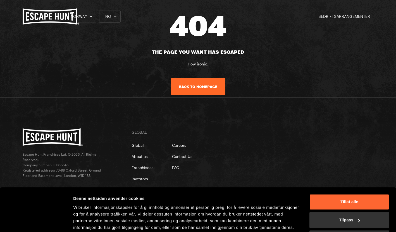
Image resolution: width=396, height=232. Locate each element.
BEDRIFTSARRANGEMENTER (344, 16)
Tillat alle (349, 180)
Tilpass (349, 198)
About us (140, 156)
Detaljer (81, 221)
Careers (179, 145)
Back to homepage (198, 86)
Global (138, 145)
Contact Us (182, 156)
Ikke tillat (349, 216)
